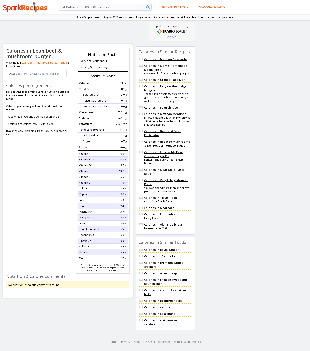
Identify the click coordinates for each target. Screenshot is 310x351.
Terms (113, 341)
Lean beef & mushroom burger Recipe (44, 62)
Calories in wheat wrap (160, 273)
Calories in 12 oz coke (160, 256)
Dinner (33, 73)
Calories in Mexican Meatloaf (165, 114)
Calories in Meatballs (159, 208)
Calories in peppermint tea (163, 301)
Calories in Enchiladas (159, 214)
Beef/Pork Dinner (49, 73)
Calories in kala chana (159, 314)
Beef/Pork (21, 73)
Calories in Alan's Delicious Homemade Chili (163, 226)
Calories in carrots (157, 307)
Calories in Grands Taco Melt (165, 80)
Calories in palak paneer (161, 250)
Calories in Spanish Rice (161, 107)
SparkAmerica (192, 341)
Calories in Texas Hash (160, 198)
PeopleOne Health (168, 341)
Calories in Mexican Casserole (165, 59)
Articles (171, 37)
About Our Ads (143, 341)
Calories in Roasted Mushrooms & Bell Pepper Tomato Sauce (167, 143)
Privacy (125, 341)
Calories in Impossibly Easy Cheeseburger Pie (163, 154)
